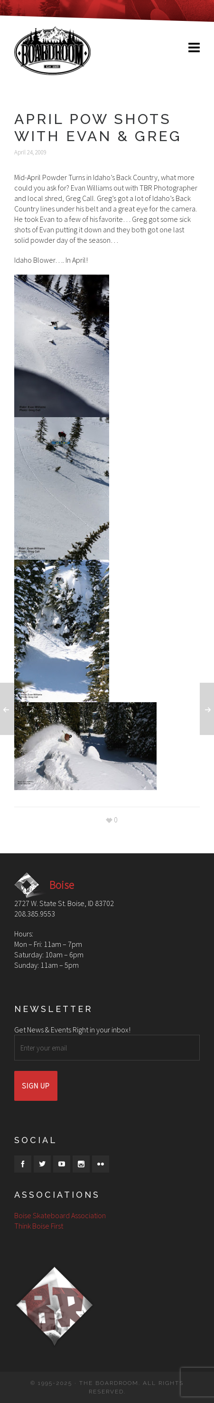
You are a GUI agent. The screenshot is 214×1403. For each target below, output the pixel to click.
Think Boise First (38, 1226)
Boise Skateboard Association (60, 1215)
